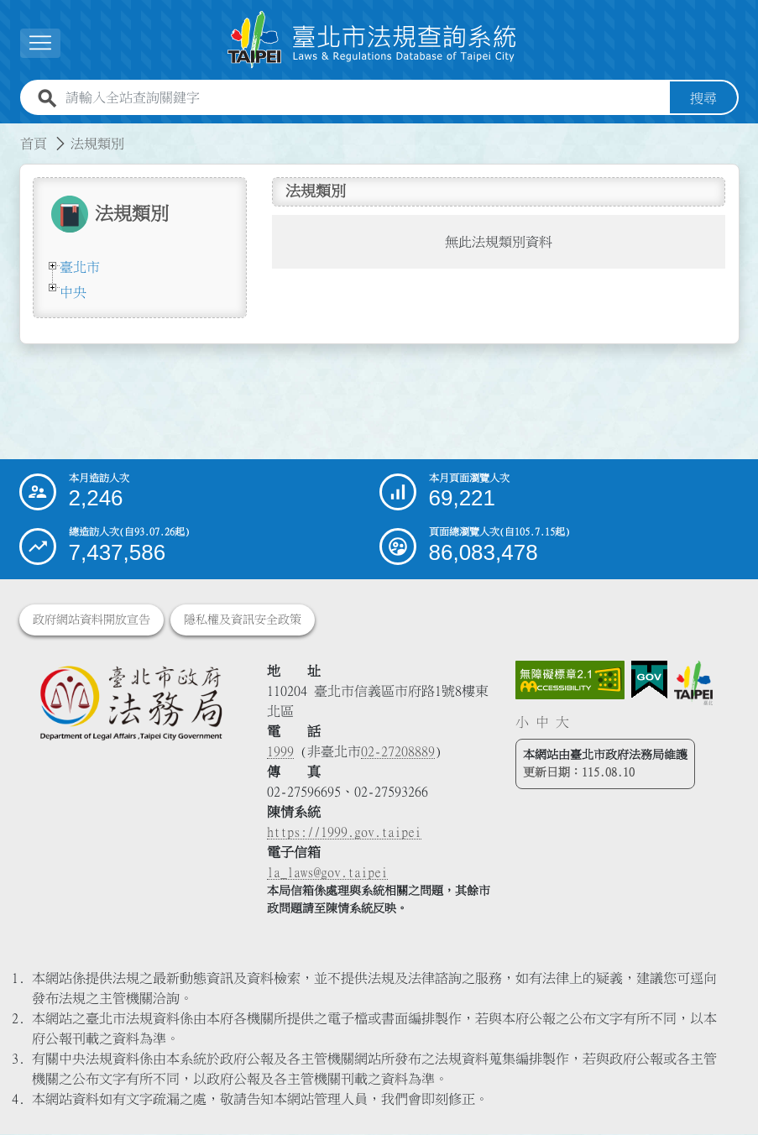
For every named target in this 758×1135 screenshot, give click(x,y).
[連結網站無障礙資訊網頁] (570, 681)
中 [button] (542, 722)
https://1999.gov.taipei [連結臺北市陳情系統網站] (344, 832)
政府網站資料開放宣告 (91, 620)
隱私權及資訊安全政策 (242, 620)
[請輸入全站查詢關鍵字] (364, 98)
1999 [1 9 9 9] (280, 752)
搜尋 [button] (703, 98)
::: (10, 133)
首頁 (33, 143)
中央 (73, 292)
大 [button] (562, 722)
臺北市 (80, 267)
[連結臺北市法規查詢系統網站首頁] (372, 40)
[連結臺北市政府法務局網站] (131, 703)
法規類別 (97, 143)
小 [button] (522, 722)
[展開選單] (40, 43)
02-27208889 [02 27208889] (398, 752)
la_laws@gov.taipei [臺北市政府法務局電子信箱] (327, 873)
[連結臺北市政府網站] (693, 683)
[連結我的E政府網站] (649, 681)
